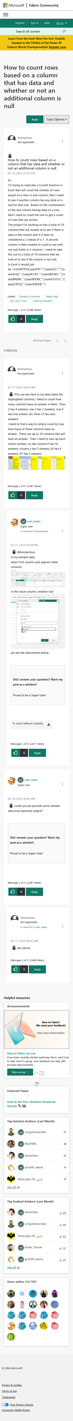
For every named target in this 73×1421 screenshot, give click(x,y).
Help (47, 22)
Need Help (52, 296)
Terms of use (9, 1391)
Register (20, 22)
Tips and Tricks (18, 300)
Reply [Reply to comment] (34, 495)
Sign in (34, 22)
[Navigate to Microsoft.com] (13, 5)
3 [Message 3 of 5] (22, 960)
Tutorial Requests (43, 300)
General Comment (29, 296)
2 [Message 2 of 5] (19, 882)
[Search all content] (41, 31)
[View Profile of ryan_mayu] (33, 521)
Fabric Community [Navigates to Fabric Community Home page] (44, 5)
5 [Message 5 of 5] (22, 743)
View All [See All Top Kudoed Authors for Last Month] (13, 1267)
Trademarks (8, 1397)
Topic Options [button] (55, 119)
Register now (57, 47)
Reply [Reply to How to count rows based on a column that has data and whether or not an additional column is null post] (34, 319)
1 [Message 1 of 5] (19, 309)
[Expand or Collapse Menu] (5, 15)
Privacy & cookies (12, 1385)
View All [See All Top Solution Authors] (13, 1187)
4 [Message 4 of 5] (19, 486)
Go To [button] (59, 23)
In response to (34, 531)
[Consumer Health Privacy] (36, 1410)
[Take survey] (20, 1072)
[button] (34, 119)
